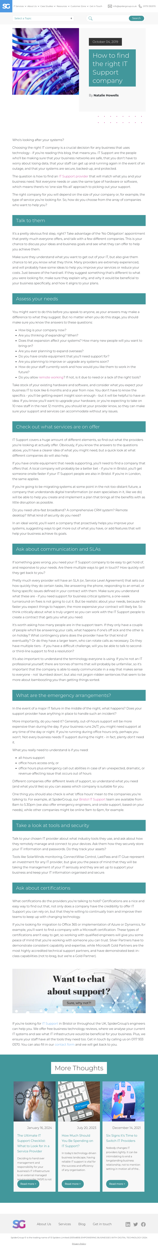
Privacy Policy (79, 1243)
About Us (44, 1224)
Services (64, 1224)
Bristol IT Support (92, 799)
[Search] (108, 18)
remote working (51, 377)
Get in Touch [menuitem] (96, 6)
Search (135, 18)
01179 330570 (149, 6)
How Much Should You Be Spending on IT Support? (77, 1141)
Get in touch (102, 1224)
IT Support (50, 1023)
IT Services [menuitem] (18, 6)
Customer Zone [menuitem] (78, 6)
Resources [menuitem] (62, 6)
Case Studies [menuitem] (46, 6)
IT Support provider (73, 176)
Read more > (28, 1183)
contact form (65, 1044)
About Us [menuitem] (32, 6)
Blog (81, 1224)
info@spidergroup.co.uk (125, 6)
